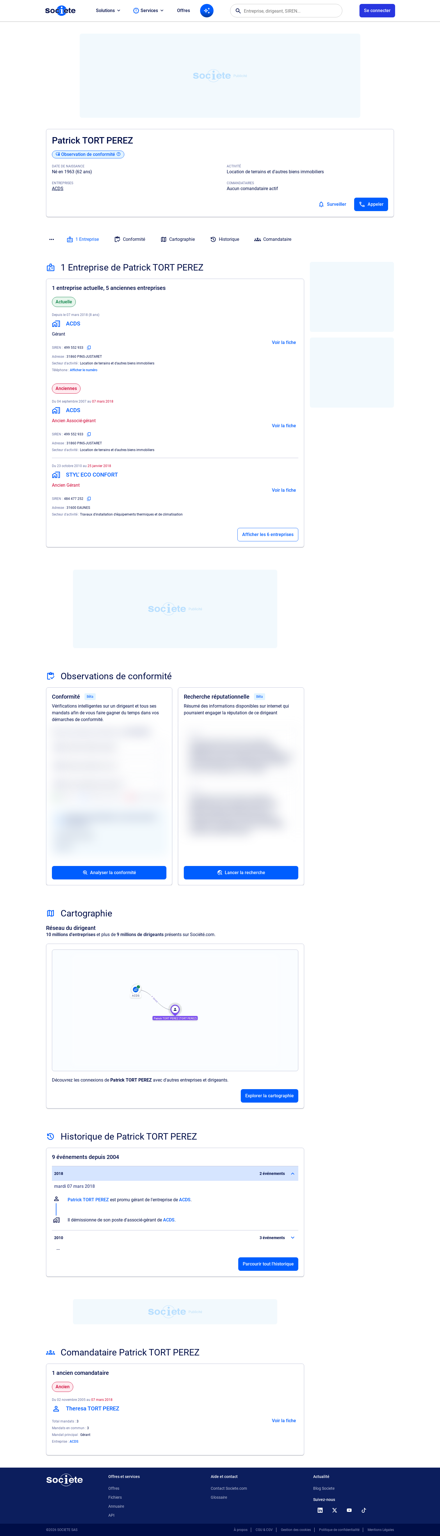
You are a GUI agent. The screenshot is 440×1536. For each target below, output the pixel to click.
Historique (224, 239)
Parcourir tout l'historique (268, 1264)
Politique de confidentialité (339, 1530)
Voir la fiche (284, 342)
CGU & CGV (264, 1530)
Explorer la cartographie (269, 1095)
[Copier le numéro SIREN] (88, 347)
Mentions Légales (381, 1530)
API (111, 1515)
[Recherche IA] (207, 10)
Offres (183, 10)
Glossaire (219, 1497)
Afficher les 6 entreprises (268, 534)
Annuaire (116, 1506)
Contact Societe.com (229, 1488)
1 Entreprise (83, 239)
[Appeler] (371, 204)
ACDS (57, 188)
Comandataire (272, 239)
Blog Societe (323, 1488)
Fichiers (115, 1497)
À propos (240, 1530)
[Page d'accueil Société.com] (60, 10)
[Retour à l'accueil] (64, 1480)
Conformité (129, 239)
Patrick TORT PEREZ (88, 1199)
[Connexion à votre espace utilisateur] (377, 10)
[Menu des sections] (51, 239)
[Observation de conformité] (88, 154)
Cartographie (177, 239)
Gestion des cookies (296, 1530)
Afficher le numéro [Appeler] (83, 370)
